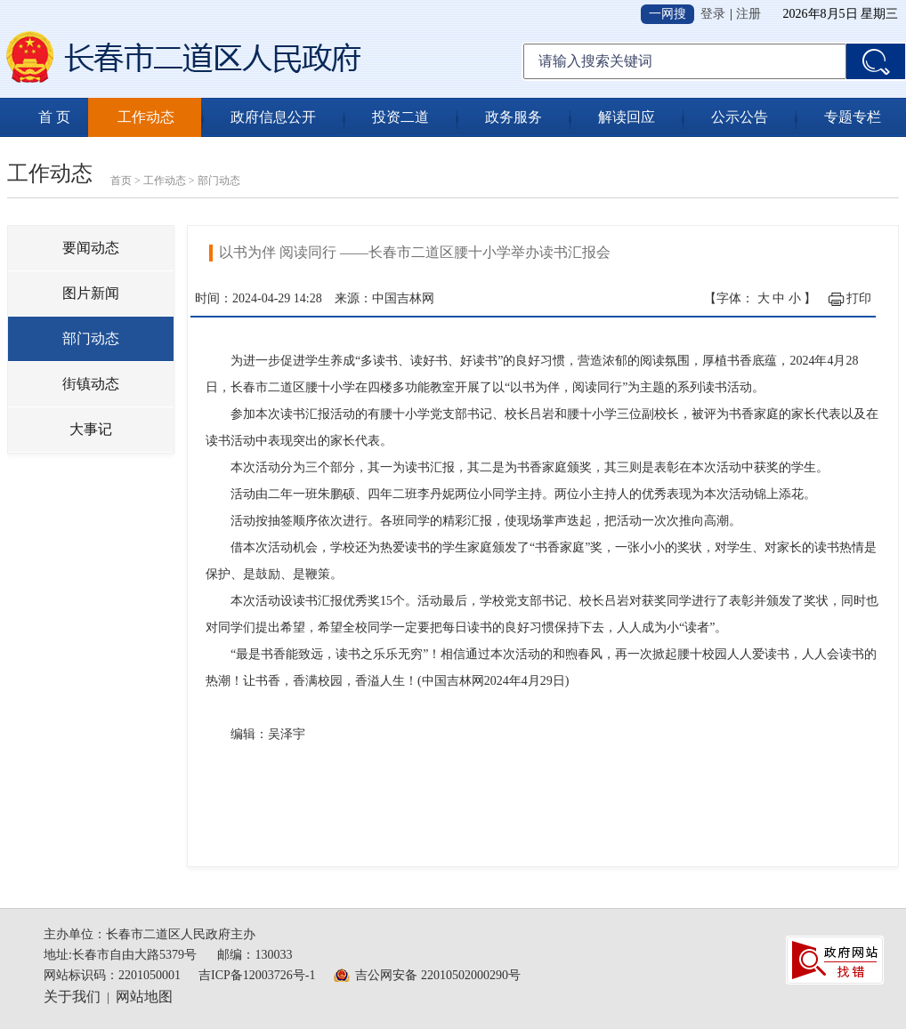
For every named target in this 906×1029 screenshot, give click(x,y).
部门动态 (219, 180)
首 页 (54, 117)
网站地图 (144, 996)
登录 (712, 13)
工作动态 (145, 117)
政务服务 (513, 117)
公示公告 (739, 117)
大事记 (90, 429)
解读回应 (626, 117)
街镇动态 (90, 383)
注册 (748, 13)
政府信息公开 (273, 117)
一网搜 (667, 13)
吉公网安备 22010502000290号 (438, 975)
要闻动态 (90, 247)
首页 (121, 180)
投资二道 (400, 117)
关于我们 (72, 996)
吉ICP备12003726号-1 (256, 975)
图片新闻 (90, 293)
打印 (858, 298)
